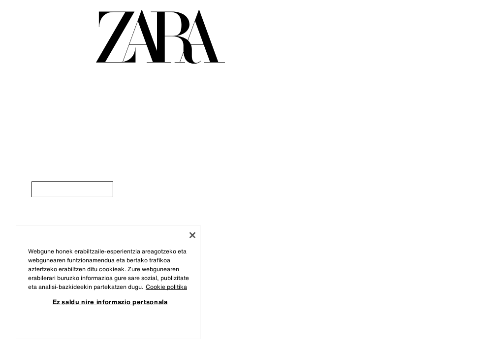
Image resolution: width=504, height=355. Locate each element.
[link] (72, 189)
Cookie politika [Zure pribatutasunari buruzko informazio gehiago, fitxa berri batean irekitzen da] (166, 287)
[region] (108, 282)
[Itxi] (192, 235)
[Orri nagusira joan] (160, 37)
